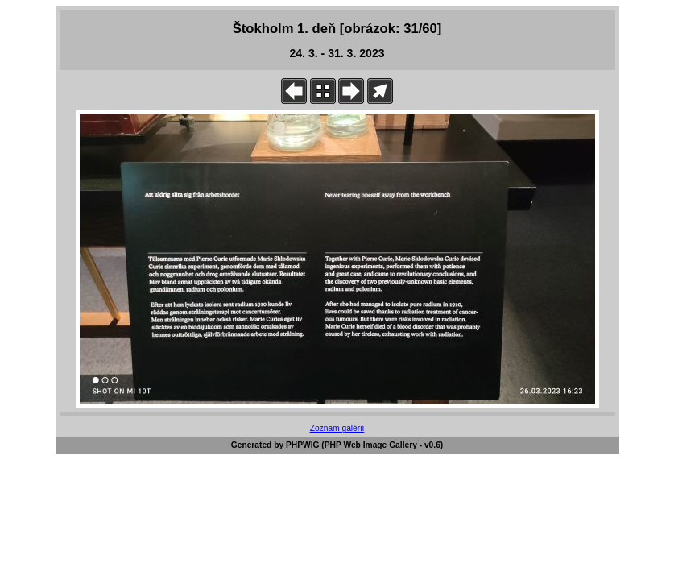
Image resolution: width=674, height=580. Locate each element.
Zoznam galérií (337, 428)
